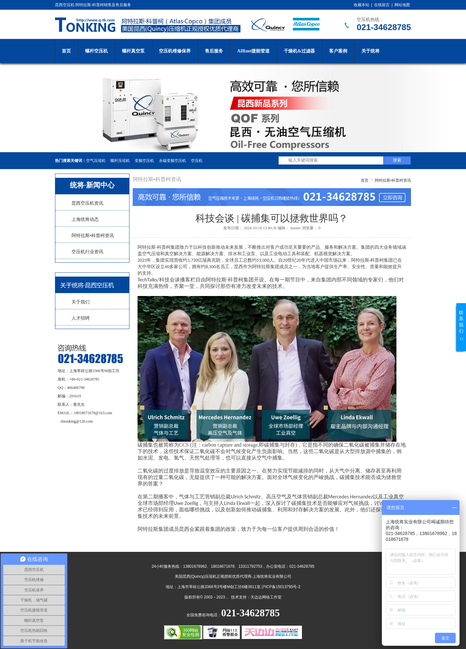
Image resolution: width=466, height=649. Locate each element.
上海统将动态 (85, 219)
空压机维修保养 (175, 51)
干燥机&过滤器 (299, 51)
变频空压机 (144, 160)
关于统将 (370, 51)
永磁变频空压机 (172, 160)
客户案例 (338, 51)
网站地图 (402, 5)
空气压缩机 (95, 160)
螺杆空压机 (96, 51)
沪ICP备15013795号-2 (280, 587)
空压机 (197, 160)
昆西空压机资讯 (87, 203)
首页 (66, 51)
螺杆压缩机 (120, 160)
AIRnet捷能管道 (253, 51)
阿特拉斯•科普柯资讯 (93, 235)
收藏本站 (361, 5)
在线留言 (382, 5)
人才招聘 (81, 318)
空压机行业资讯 (87, 251)
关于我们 (81, 302)
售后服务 (214, 51)
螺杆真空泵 (133, 51)
